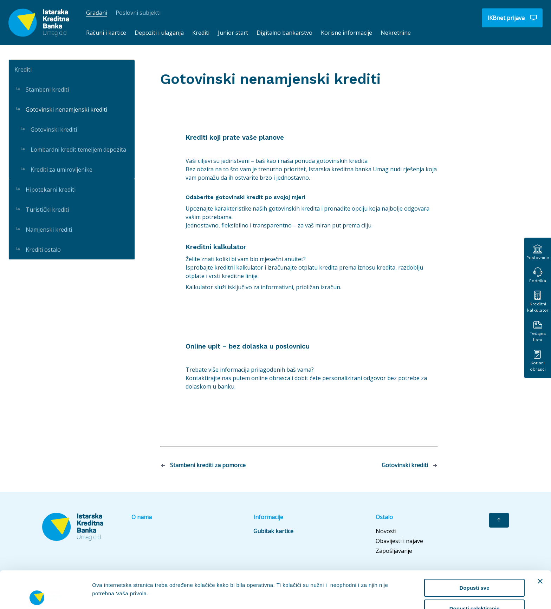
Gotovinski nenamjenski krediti (60, 109)
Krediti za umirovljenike (55, 169)
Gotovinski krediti (48, 129)
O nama (141, 517)
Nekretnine (396, 33)
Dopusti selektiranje (474, 571)
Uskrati (475, 592)
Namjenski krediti (43, 229)
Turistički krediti (41, 209)
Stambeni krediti (41, 89)
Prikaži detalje (364, 579)
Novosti (386, 531)
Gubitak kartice (273, 531)
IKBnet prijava (512, 18)
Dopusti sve (474, 551)
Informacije (268, 517)
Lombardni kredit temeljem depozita (72, 149)
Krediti (23, 69)
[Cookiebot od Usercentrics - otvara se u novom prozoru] (45, 595)
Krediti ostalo (37, 249)
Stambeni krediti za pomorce (203, 465)
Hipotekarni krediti (45, 189)
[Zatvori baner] (540, 544)
